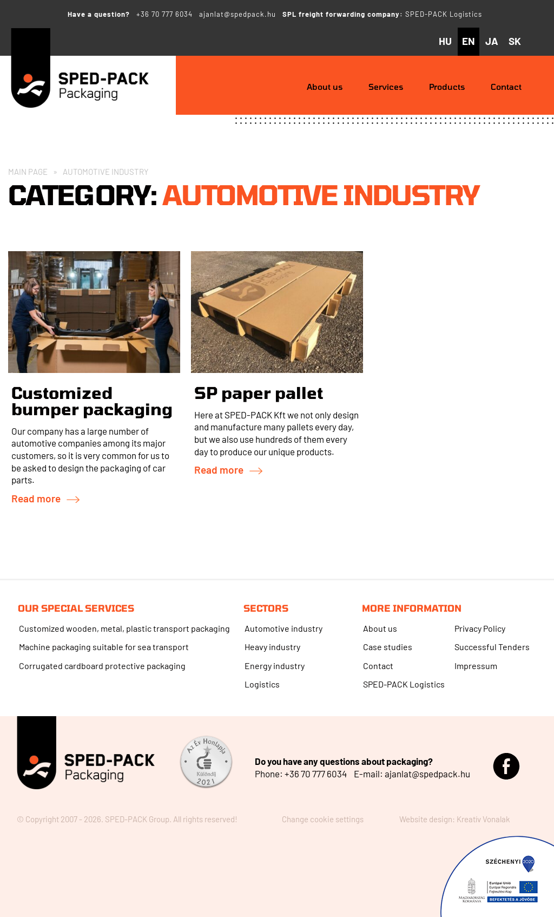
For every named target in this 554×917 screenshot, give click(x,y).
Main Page (28, 171)
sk (515, 41)
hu (445, 41)
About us (325, 86)
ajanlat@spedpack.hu (237, 14)
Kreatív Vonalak (483, 819)
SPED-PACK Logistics (443, 14)
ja (491, 41)
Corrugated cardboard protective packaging (102, 665)
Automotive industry (283, 628)
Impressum (475, 665)
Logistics (262, 684)
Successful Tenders (492, 646)
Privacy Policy (479, 628)
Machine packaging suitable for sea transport (104, 646)
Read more (36, 498)
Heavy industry (272, 646)
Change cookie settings (323, 819)
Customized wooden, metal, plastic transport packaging (124, 628)
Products (447, 86)
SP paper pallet (258, 392)
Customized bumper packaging (92, 400)
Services (386, 86)
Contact (506, 86)
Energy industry (275, 665)
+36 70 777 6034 (164, 14)
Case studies (387, 646)
